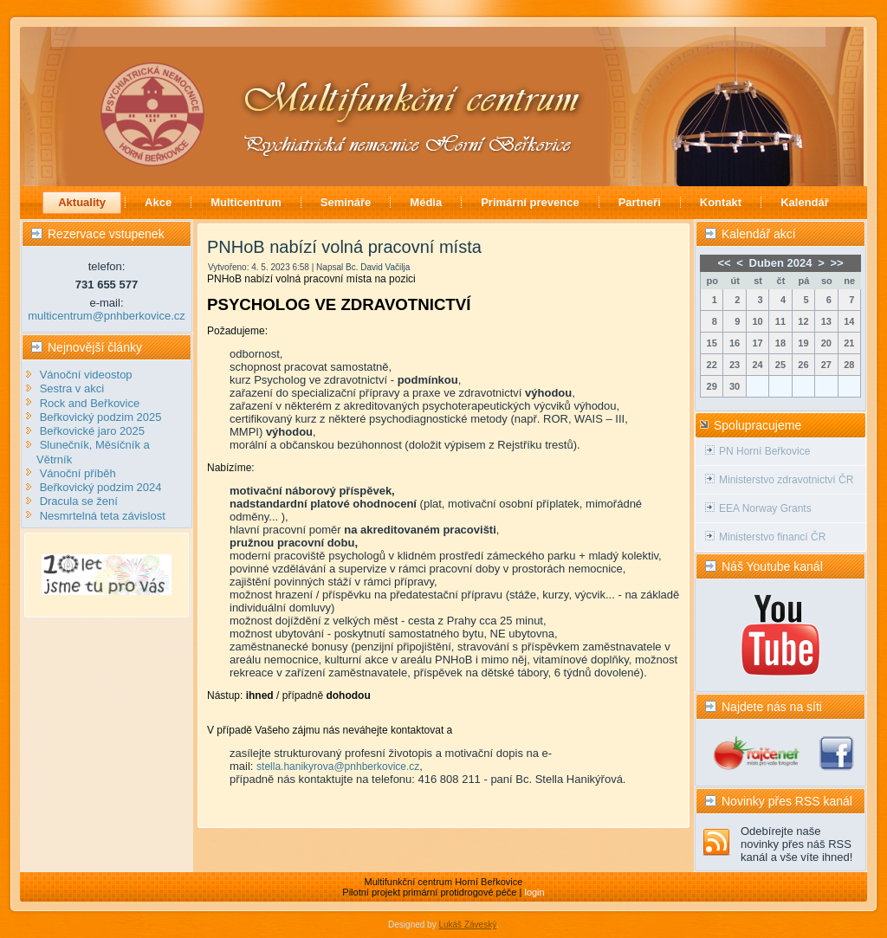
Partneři (639, 202)
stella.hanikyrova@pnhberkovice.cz (337, 766)
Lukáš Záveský (467, 924)
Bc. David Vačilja (378, 267)
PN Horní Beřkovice (764, 451)
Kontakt (720, 202)
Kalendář (804, 202)
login (534, 892)
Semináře (346, 202)
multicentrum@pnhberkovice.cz (106, 315)
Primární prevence (530, 202)
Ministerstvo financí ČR (772, 537)
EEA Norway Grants (765, 508)
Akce (158, 202)
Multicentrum (246, 202)
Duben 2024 (781, 262)
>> (836, 262)
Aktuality (82, 202)
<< (723, 262)
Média (426, 202)
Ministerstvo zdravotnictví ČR (786, 480)
